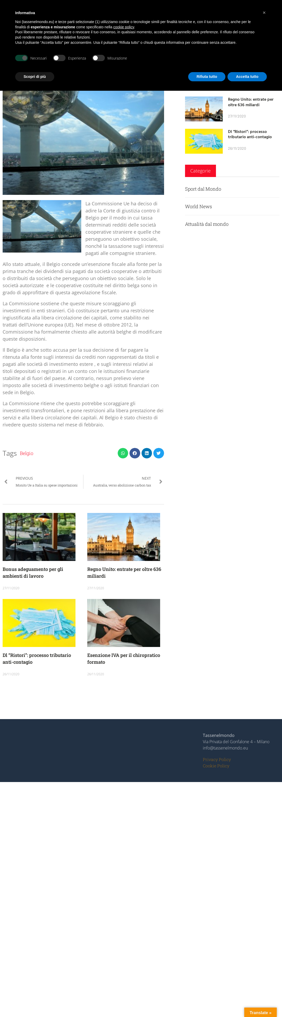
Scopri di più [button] (35, 76)
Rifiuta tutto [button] (207, 76)
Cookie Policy (216, 765)
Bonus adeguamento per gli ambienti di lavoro (33, 572)
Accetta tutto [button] (247, 76)
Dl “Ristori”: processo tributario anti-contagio (250, 134)
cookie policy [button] (123, 27)
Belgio (26, 453)
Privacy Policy (217, 759)
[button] (123, 453)
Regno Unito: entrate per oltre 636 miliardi (251, 102)
